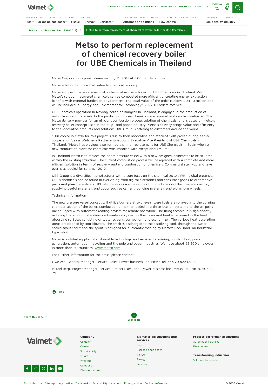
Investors (85, 360)
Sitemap (50, 383)
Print (58, 292)
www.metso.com (107, 248)
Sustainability (88, 351)
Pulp (139, 345)
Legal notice (65, 383)
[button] (32, 30)
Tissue (141, 354)
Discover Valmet (90, 370)
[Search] (237, 7)
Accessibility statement (106, 383)
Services (142, 364)
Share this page (35, 316)
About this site (33, 383)
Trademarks (82, 383)
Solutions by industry (206, 360)
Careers (85, 346)
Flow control (200, 346)
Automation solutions (206, 341)
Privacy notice (133, 383)
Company (86, 341)
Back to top (134, 317)
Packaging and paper (149, 349)
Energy (141, 359)
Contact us (87, 365)
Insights (85, 355)
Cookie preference (156, 383)
